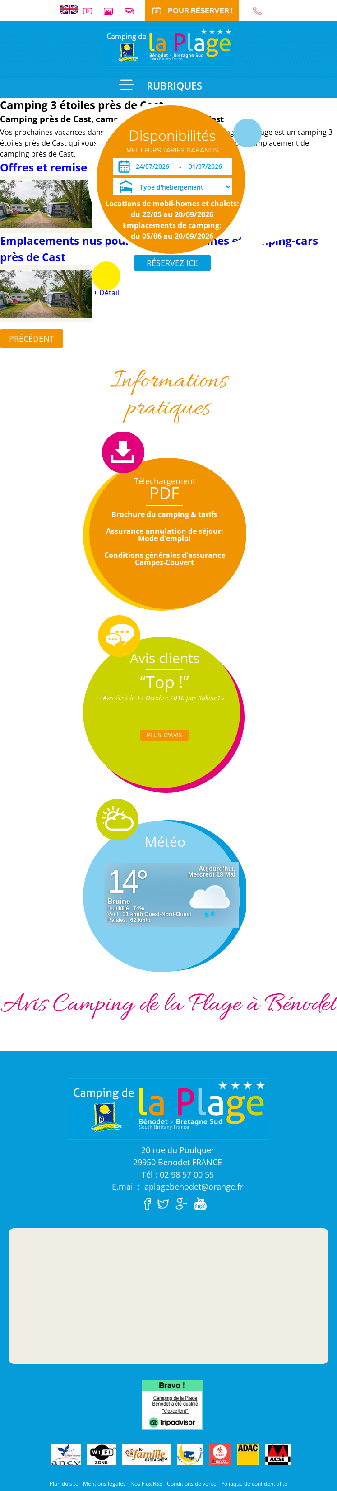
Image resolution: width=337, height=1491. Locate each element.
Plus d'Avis (164, 735)
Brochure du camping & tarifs (164, 514)
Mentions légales (104, 1483)
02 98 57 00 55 (261, 11)
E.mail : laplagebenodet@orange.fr (177, 1186)
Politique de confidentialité (254, 1483)
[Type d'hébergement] (172, 186)
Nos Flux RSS (146, 1483)
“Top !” (164, 682)
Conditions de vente (192, 1483)
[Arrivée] (154, 166)
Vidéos (91, 11)
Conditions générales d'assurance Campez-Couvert (164, 558)
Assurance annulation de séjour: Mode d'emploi (164, 534)
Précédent (31, 338)
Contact (133, 11)
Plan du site (64, 1483)
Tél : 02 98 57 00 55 (178, 1174)
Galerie (112, 11)
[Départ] (207, 166)
